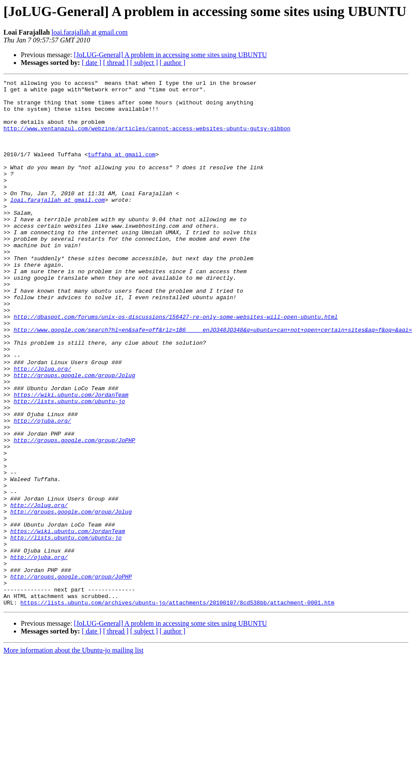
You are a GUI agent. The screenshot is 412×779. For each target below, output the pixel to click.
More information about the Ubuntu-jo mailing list (73, 755)
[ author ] (173, 62)
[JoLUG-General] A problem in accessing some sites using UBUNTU (170, 54)
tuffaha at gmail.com (121, 170)
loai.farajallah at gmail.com (90, 32)
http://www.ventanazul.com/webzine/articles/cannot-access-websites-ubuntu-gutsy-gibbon (146, 138)
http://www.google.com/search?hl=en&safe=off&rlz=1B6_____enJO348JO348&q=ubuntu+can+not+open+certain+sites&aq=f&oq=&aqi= (212, 380)
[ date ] (91, 62)
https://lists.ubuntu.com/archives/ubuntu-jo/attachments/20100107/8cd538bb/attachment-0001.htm (177, 707)
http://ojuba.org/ (42, 489)
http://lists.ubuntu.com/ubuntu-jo (69, 466)
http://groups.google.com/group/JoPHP (74, 513)
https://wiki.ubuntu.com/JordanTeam (70, 458)
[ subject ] (144, 62)
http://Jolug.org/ (42, 427)
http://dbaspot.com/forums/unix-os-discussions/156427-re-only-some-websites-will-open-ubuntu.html (175, 364)
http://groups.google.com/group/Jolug (74, 435)
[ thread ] (116, 62)
